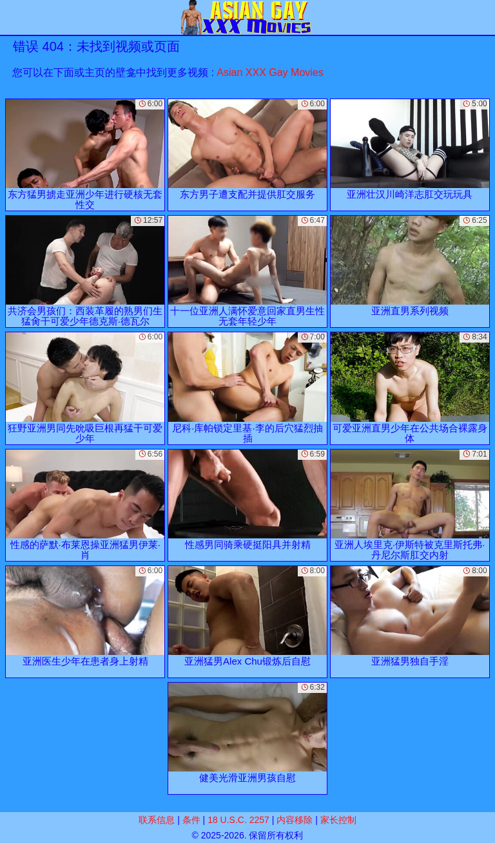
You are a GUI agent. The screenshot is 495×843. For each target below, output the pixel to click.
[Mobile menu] (11, 17)
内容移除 (295, 820)
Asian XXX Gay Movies (270, 72)
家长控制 (338, 820)
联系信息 (157, 820)
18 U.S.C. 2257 (238, 820)
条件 (191, 820)
